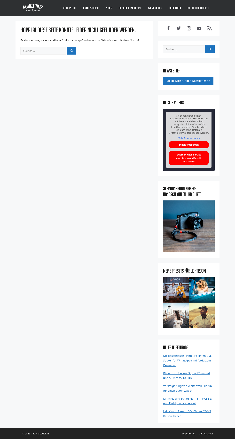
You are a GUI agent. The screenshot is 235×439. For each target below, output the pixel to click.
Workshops (155, 8)
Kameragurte (91, 8)
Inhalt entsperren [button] (189, 144)
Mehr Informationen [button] (189, 138)
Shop (109, 8)
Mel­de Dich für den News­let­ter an (188, 81)
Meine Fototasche (199, 8)
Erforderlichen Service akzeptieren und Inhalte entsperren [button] (189, 158)
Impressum (188, 433)
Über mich (175, 8)
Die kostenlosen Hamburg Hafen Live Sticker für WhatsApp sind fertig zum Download (187, 360)
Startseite (70, 8)
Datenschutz (206, 433)
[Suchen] (71, 51)
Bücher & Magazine (130, 8)
